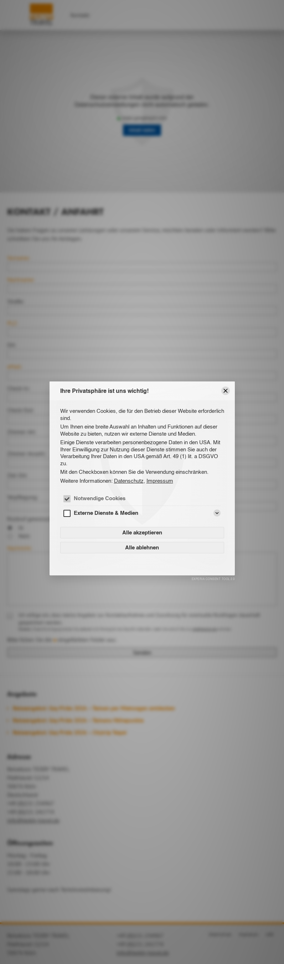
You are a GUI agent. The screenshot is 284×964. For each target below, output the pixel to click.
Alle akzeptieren (142, 532)
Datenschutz (129, 481)
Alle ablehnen (142, 547)
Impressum (159, 481)
